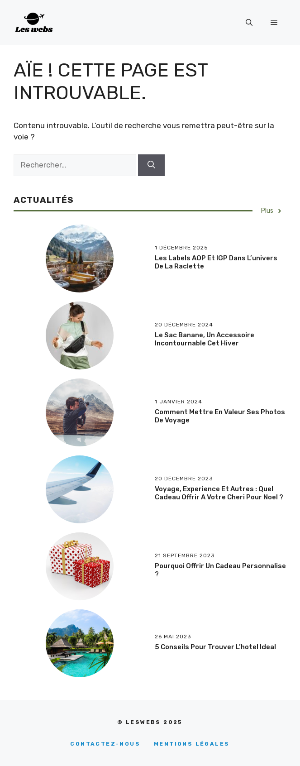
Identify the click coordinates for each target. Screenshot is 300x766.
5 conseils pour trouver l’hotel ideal (215, 647)
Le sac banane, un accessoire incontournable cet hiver (204, 339)
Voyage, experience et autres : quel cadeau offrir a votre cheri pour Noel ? (219, 493)
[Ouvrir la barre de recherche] (249, 22)
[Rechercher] (151, 165)
